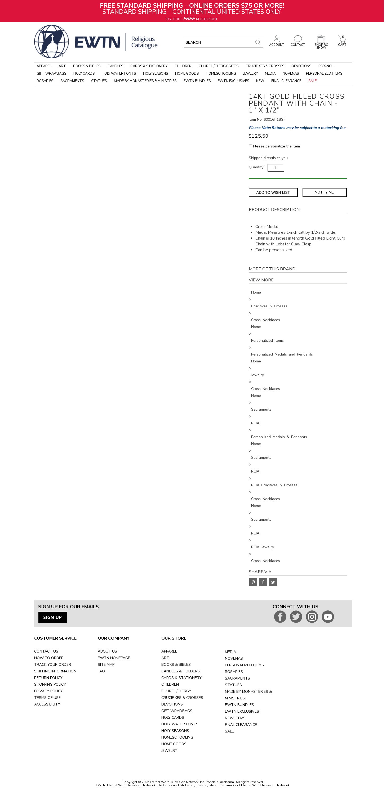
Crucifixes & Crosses (265, 66)
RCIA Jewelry (262, 547)
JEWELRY (169, 750)
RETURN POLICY (48, 677)
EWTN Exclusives (233, 81)
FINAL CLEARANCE (241, 724)
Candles (115, 66)
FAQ (101, 671)
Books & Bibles (86, 66)
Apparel (44, 66)
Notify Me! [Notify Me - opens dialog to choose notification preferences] (325, 192)
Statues (99, 81)
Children (183, 66)
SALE (229, 731)
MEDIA (230, 651)
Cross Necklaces (265, 319)
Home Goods (187, 73)
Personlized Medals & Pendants (279, 436)
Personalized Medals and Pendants (282, 354)
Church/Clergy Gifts (218, 66)
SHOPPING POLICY (50, 684)
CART (342, 43)
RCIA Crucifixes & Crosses (274, 485)
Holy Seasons (155, 73)
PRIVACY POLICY (48, 691)
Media (270, 73)
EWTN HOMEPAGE (114, 657)
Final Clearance (286, 81)
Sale (312, 81)
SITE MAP (106, 664)
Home (256, 292)
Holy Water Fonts (119, 73)
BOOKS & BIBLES (176, 664)
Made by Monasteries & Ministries (145, 81)
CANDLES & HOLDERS (180, 671)
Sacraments (72, 81)
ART (165, 657)
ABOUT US (107, 651)
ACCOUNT (276, 43)
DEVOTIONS (172, 704)
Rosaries (45, 81)
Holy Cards (84, 73)
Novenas (291, 73)
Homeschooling (221, 73)
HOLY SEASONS (175, 730)
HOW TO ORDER (49, 657)
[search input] (223, 42)
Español (326, 66)
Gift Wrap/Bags (51, 73)
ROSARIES (234, 671)
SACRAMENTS (237, 678)
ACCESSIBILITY (47, 704)
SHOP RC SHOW (321, 45)
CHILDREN (170, 684)
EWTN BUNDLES (239, 704)
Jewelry (250, 73)
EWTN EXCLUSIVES (242, 711)
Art (62, 66)
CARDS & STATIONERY (181, 677)
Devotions (301, 66)
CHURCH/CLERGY (176, 691)
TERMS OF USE (47, 697)
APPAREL (169, 651)
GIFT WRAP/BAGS (176, 710)
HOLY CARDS (172, 717)
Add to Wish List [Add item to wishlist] (273, 192)
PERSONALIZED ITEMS (244, 665)
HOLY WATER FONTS (179, 724)
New (260, 81)
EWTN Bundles (197, 81)
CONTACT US (46, 651)
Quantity (256, 167)
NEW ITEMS (235, 718)
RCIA (255, 423)
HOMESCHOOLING (177, 737)
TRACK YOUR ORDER (52, 664)
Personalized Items (324, 73)
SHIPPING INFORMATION (55, 671)
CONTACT (298, 43)
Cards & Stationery (148, 66)
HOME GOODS (174, 744)
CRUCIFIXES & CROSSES (182, 697)
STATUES (233, 684)
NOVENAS (234, 658)
